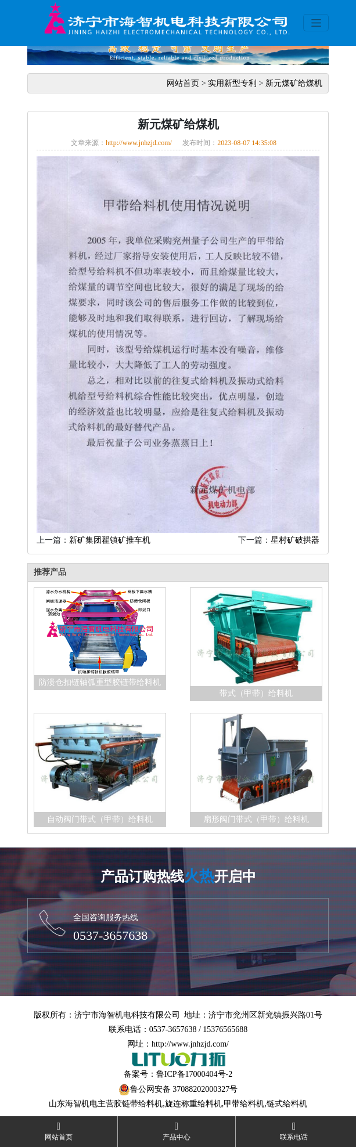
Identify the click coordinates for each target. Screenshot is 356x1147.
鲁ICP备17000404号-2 (194, 1074)
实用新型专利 (232, 83)
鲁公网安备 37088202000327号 (184, 1089)
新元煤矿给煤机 (293, 83)
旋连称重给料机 (193, 1103)
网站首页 (183, 83)
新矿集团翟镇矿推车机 (109, 540)
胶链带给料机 (138, 1103)
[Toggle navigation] (316, 22)
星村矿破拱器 (295, 540)
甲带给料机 (244, 1103)
